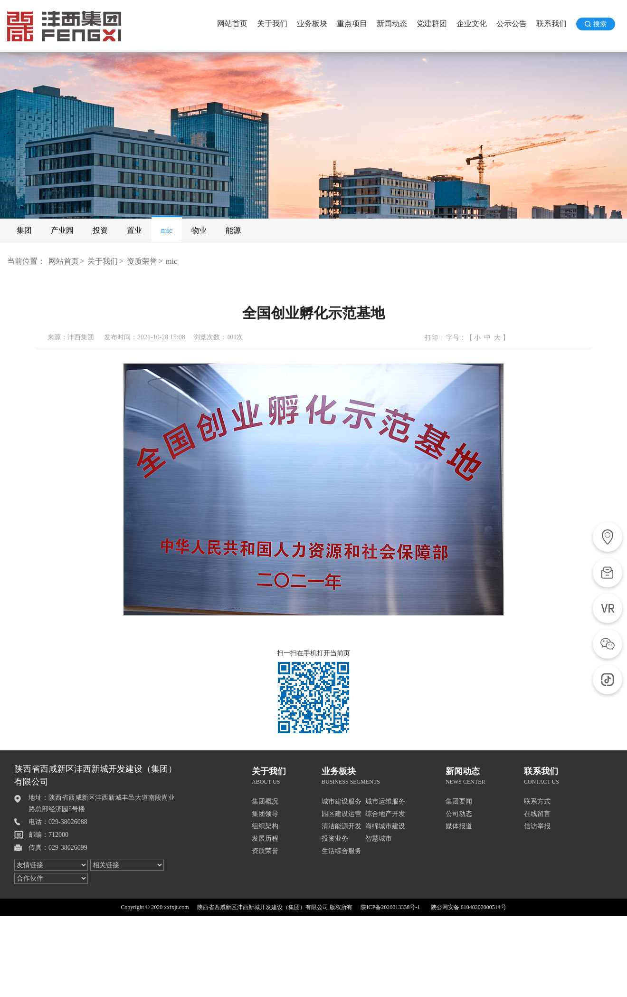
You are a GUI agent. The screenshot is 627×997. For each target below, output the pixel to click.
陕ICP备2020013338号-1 (390, 907)
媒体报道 (459, 826)
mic (171, 261)
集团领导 (265, 813)
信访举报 (537, 826)
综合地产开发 (385, 813)
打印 (431, 337)
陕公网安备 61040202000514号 (468, 907)
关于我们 (272, 23)
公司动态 (459, 813)
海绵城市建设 (385, 826)
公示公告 (511, 23)
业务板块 (312, 23)
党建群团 (432, 23)
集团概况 (265, 801)
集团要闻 (459, 801)
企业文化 (471, 23)
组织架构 (265, 826)
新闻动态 (392, 23)
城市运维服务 (385, 801)
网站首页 (232, 23)
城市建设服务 (341, 801)
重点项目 (352, 23)
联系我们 (551, 23)
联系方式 (537, 801)
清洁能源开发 (341, 826)
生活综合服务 (341, 850)
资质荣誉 (142, 261)
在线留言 (537, 813)
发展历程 (265, 838)
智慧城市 (378, 838)
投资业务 (335, 838)
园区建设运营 (341, 813)
